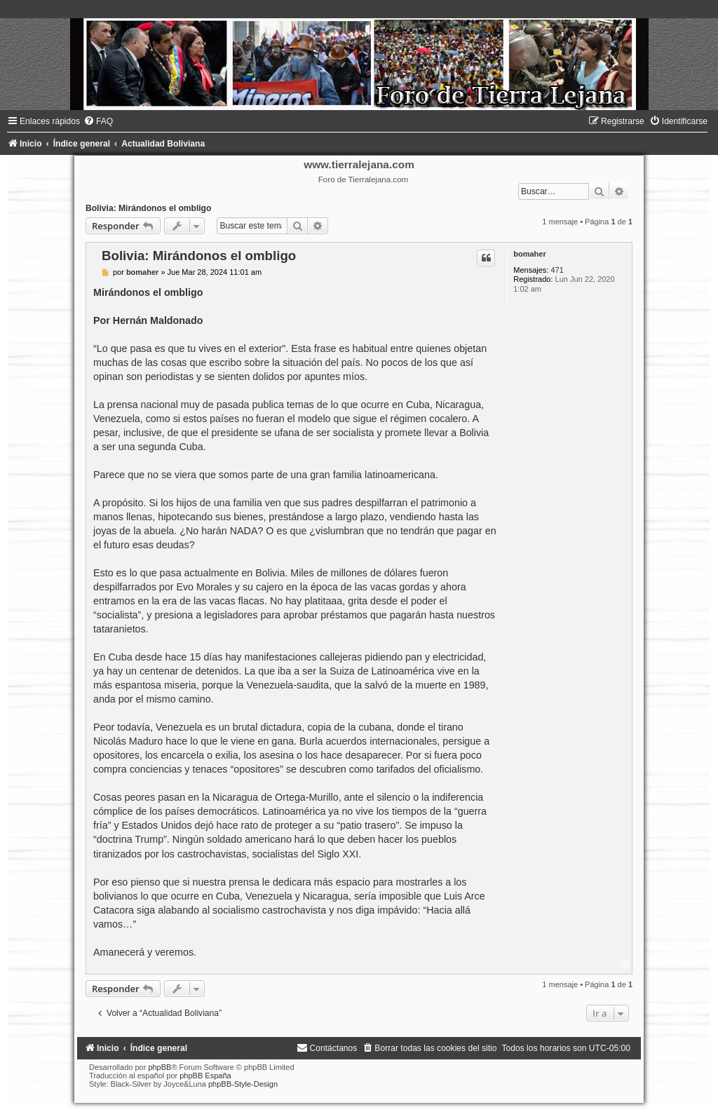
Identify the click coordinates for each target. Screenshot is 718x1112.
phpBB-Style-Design (243, 1084)
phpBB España (205, 1075)
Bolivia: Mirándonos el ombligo (148, 208)
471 (556, 270)
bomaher (529, 254)
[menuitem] (98, 121)
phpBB (159, 1067)
